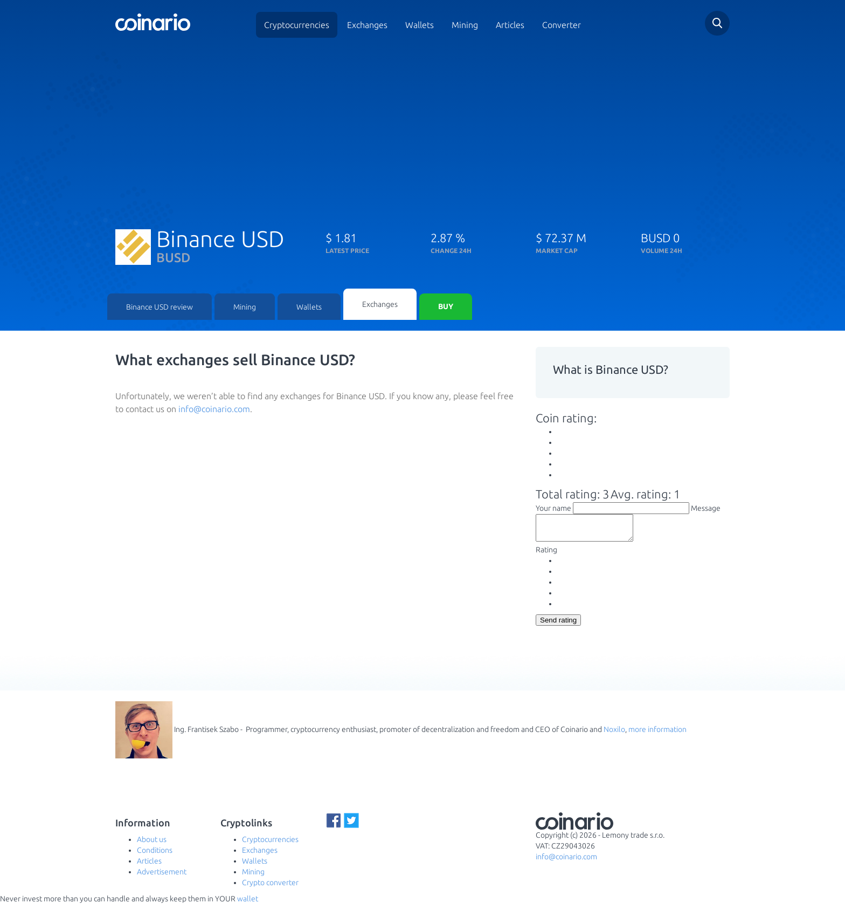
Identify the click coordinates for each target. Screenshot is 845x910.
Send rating (558, 626)
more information (657, 735)
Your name (553, 509)
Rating (546, 555)
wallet (247, 904)
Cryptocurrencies (296, 25)
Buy (445, 307)
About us (152, 845)
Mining (465, 25)
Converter (561, 25)
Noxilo (614, 735)
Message (706, 509)
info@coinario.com (214, 409)
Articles (510, 25)
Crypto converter (270, 888)
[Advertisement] (422, 128)
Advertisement (161, 877)
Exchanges (367, 25)
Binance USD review (159, 307)
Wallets (419, 25)
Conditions (154, 856)
